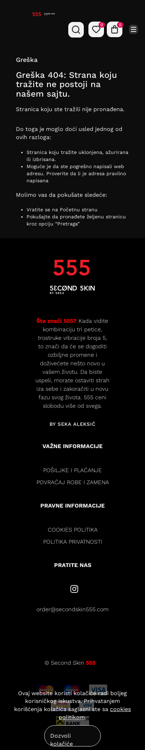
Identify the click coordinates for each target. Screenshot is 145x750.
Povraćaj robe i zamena (72, 482)
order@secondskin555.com (72, 609)
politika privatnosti (72, 541)
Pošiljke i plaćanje (72, 470)
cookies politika (73, 529)
